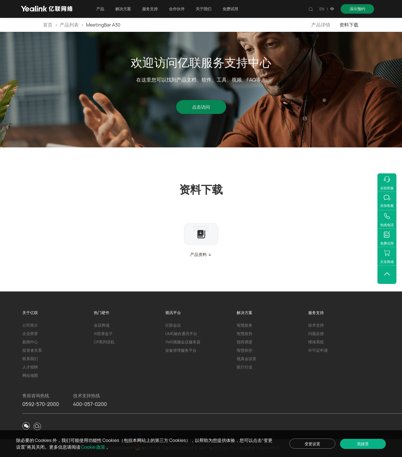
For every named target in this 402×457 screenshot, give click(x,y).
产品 (100, 8)
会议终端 (101, 325)
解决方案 (123, 8)
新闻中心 (30, 341)
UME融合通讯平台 (181, 333)
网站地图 (30, 375)
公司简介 (30, 325)
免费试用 (230, 8)
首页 (47, 24)
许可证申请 (318, 350)
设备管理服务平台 (181, 350)
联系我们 (30, 358)
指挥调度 (244, 341)
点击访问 (201, 108)
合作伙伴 (177, 8)
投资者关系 (32, 350)
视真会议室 (246, 358)
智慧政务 (244, 325)
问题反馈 (316, 333)
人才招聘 (30, 367)
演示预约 (357, 8)
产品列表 (69, 24)
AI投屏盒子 (103, 333)
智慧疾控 (244, 350)
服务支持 (150, 8)
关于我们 (203, 8)
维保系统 (316, 341)
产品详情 (320, 24)
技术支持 (316, 325)
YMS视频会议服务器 (182, 341)
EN (321, 8)
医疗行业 (244, 367)
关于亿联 (30, 312)
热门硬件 (101, 312)
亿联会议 (173, 325)
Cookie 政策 (93, 447)
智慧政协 (244, 333)
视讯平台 (173, 312)
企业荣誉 (30, 333)
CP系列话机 (104, 341)
